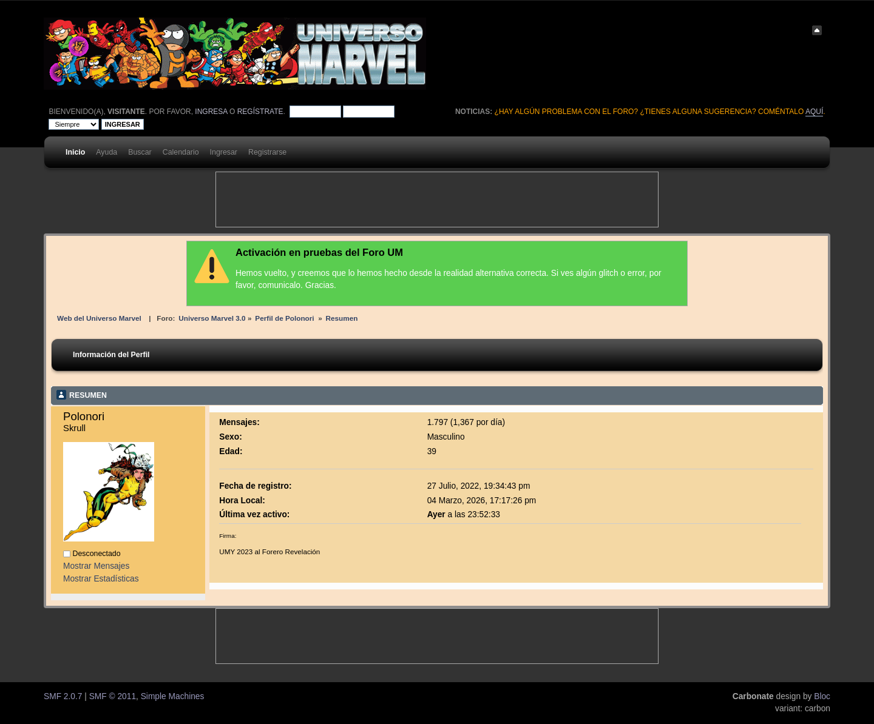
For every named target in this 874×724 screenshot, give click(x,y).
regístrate (260, 111)
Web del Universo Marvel (99, 318)
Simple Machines (173, 696)
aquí (814, 111)
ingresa (211, 111)
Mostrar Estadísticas (101, 578)
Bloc (822, 696)
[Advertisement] (437, 199)
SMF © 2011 (112, 696)
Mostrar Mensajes (96, 566)
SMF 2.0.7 (63, 696)
